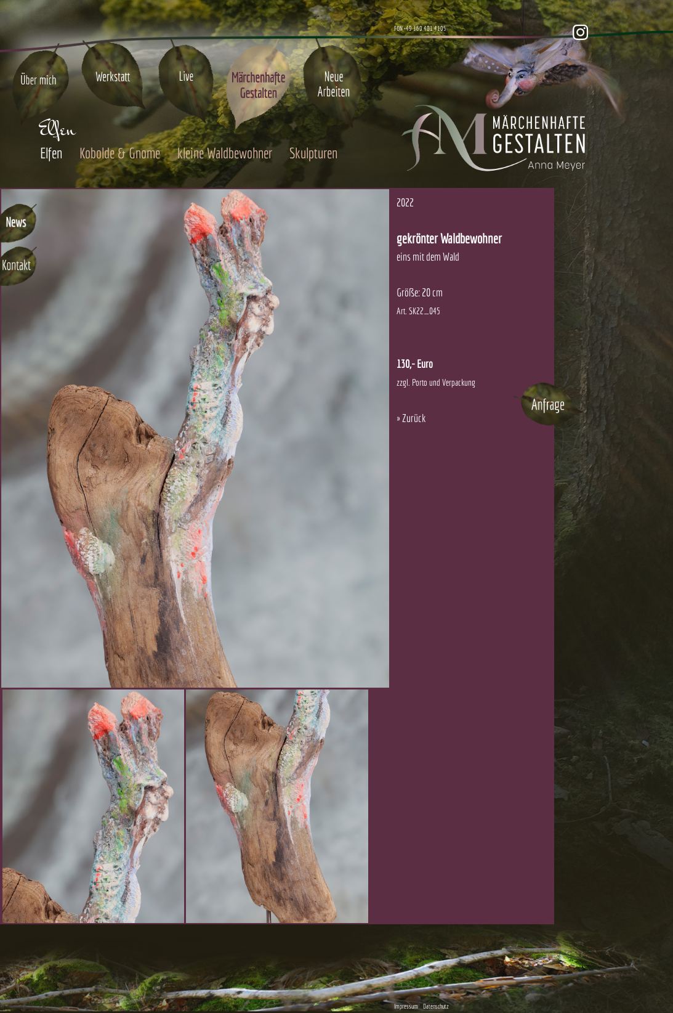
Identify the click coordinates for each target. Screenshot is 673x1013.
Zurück (413, 418)
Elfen (51, 152)
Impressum (406, 1006)
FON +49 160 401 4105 (420, 28)
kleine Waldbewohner (224, 152)
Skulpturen (313, 152)
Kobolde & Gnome (119, 152)
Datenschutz (436, 1006)
